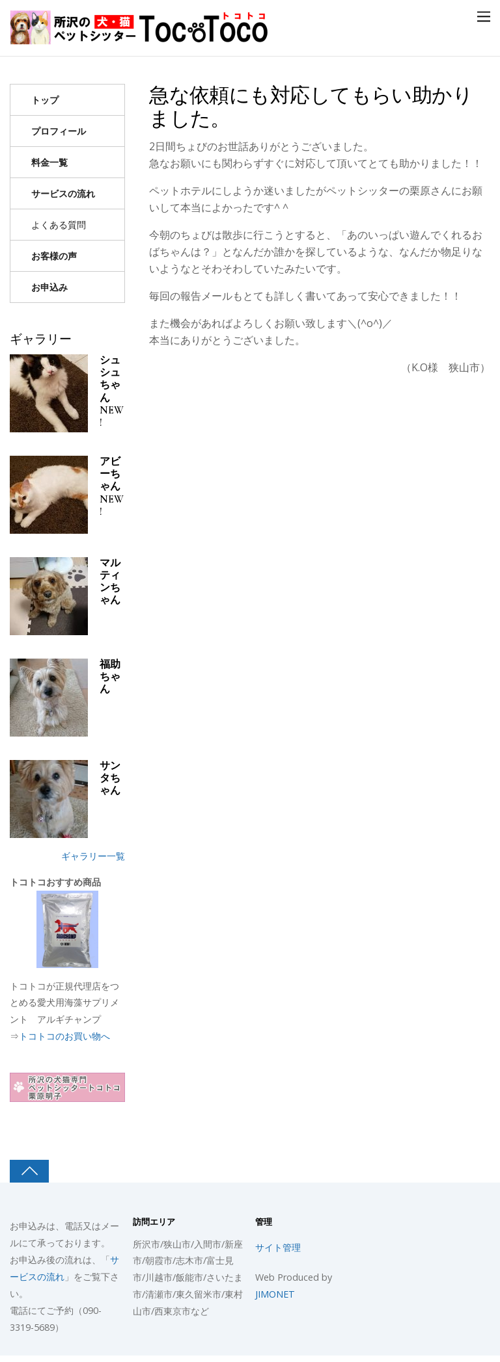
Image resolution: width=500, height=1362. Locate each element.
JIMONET (275, 1294)
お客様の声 (54, 256)
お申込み (49, 287)
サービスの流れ (63, 193)
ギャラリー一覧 (93, 856)
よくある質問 (58, 224)
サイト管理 (278, 1247)
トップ (45, 100)
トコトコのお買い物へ (64, 1036)
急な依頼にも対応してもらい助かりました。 (311, 107)
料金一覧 (49, 162)
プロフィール (58, 131)
